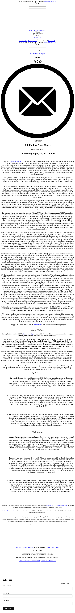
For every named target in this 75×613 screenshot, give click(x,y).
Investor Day (37, 37)
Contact (56, 547)
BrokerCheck (45, 561)
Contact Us (52, 1)
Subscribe (41, 1)
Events (37, 35)
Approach (43, 30)
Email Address (8, 586)
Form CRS (52, 561)
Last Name (6, 600)
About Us (32, 30)
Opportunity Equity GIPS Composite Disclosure (56, 505)
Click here (37, 325)
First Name (6, 593)
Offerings (37, 32)
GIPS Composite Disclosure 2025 (29, 561)
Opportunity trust (37, 34)
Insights (37, 30)
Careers (46, 1)
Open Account (23, 1)
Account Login (33, 1)
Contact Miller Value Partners (8, 510)
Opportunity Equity (16, 161)
